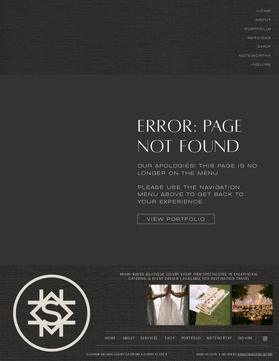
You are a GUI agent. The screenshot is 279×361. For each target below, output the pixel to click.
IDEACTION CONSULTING (255, 354)
